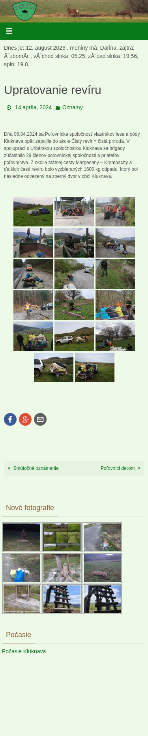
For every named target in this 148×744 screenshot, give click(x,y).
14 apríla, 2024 (33, 107)
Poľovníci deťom (122, 468)
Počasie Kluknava (24, 651)
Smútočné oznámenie (32, 468)
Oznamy (72, 107)
